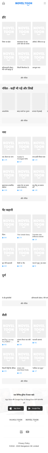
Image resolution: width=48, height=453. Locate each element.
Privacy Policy (24, 443)
